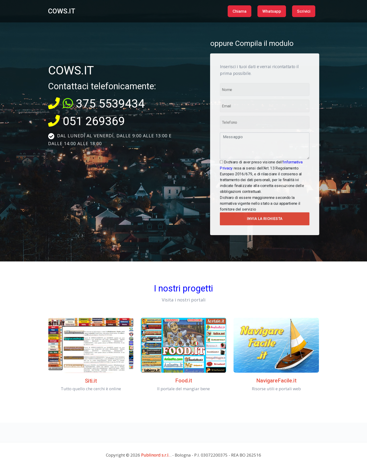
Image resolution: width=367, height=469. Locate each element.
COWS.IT (61, 11)
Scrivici (303, 11)
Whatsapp (271, 11)
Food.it (183, 381)
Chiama (239, 11)
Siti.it (91, 381)
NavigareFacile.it (276, 381)
